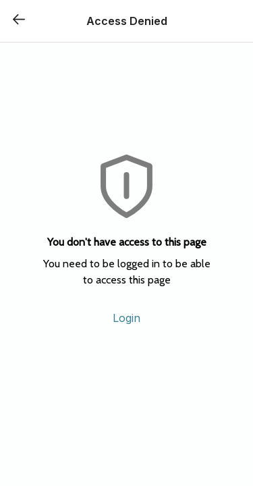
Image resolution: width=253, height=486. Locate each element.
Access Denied (126, 21)
